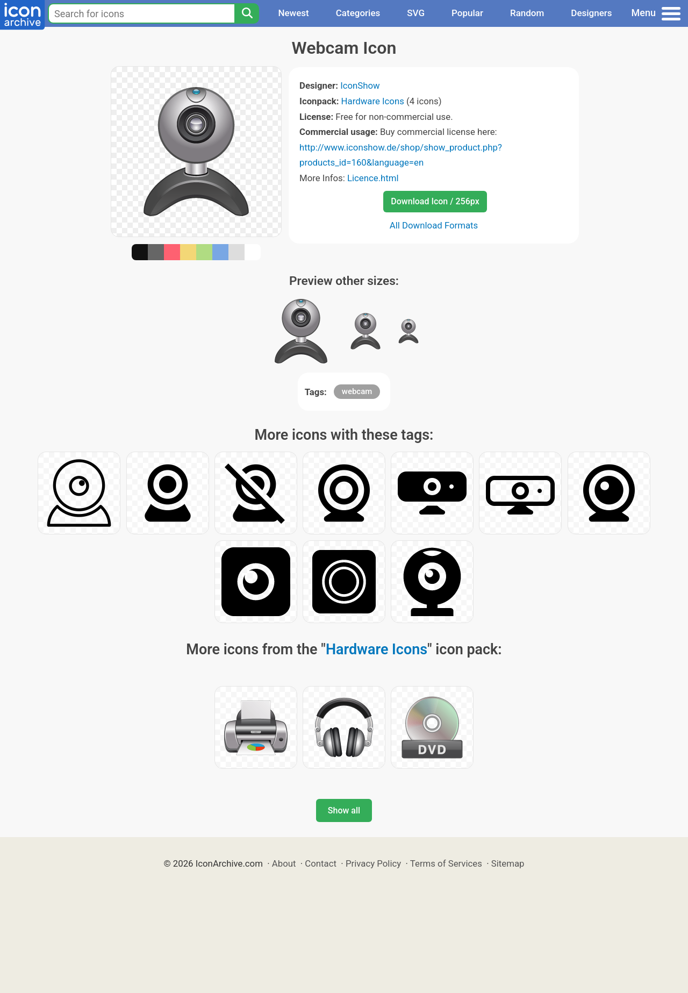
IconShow (360, 85)
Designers (591, 13)
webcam (357, 391)
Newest (293, 13)
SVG (416, 13)
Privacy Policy (373, 863)
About (284, 863)
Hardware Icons (372, 101)
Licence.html (373, 178)
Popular (467, 13)
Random (527, 13)
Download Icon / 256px (435, 201)
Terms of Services (446, 863)
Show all (344, 810)
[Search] (246, 13)
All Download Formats (434, 225)
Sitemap (508, 863)
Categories (358, 13)
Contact (320, 863)
